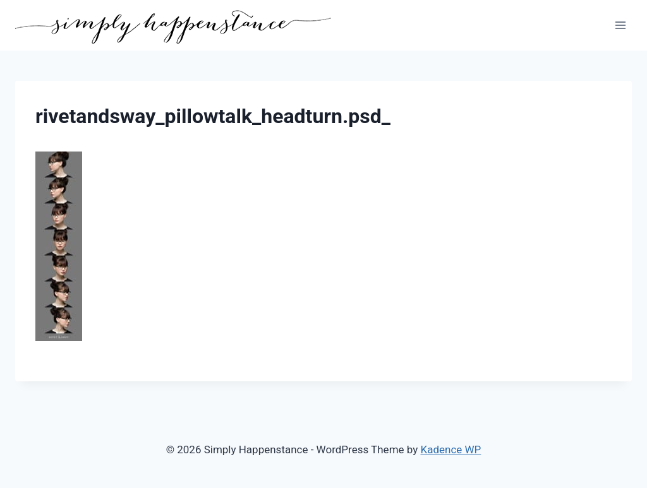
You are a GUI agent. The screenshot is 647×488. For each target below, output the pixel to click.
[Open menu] (620, 25)
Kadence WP (451, 449)
